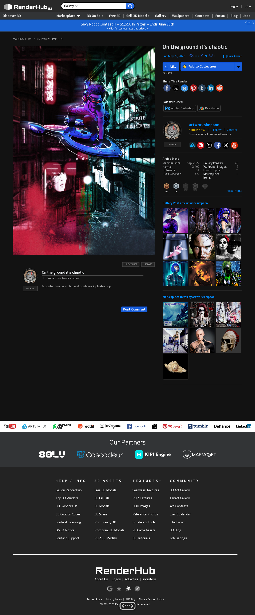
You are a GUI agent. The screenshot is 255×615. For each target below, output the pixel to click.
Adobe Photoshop (179, 108)
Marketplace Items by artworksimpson (189, 297)
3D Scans (101, 514)
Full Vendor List (66, 506)
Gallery (160, 16)
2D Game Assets (144, 530)
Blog (234, 16)
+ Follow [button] (216, 129)
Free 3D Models (105, 490)
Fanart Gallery (180, 498)
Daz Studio (209, 108)
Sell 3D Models (137, 16)
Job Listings (178, 538)
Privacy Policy (114, 599)
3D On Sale (95, 16)
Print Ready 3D (105, 522)
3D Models (102, 506)
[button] (84, 150)
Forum (220, 16)
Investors (149, 579)
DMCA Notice (65, 530)
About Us (101, 579)
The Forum (177, 522)
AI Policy (130, 599)
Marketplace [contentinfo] (68, 16)
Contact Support (67, 538)
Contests (202, 16)
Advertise (131, 579)
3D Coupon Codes (68, 514)
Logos (116, 579)
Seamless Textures (145, 490)
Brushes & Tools (144, 522)
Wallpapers (180, 16)
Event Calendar (180, 514)
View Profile (234, 190)
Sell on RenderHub (69, 490)
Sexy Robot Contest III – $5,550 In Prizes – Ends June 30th (128, 25)
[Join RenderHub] (248, 6)
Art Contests (179, 506)
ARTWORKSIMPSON (50, 39)
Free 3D (115, 16)
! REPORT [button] (148, 264)
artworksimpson (204, 125)
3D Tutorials (141, 538)
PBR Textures (142, 498)
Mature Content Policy (151, 599)
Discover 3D (12, 16)
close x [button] (249, 23)
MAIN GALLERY (22, 39)
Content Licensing (68, 522)
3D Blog (175, 530)
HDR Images (141, 506)
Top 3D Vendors (67, 498)
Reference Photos (145, 514)
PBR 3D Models (105, 538)
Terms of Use (94, 599)
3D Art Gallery (180, 490)
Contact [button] (232, 129)
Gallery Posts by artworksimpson (185, 203)
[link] (235, 6)
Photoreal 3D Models (109, 530)
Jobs (246, 16)
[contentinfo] (72, 6)
